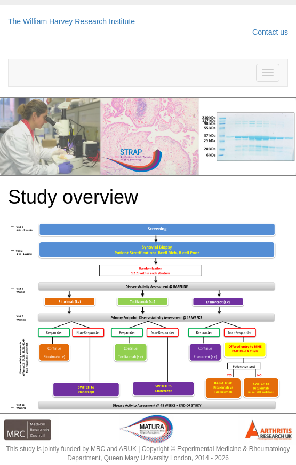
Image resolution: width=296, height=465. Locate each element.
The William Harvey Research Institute (71, 21)
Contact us (270, 32)
